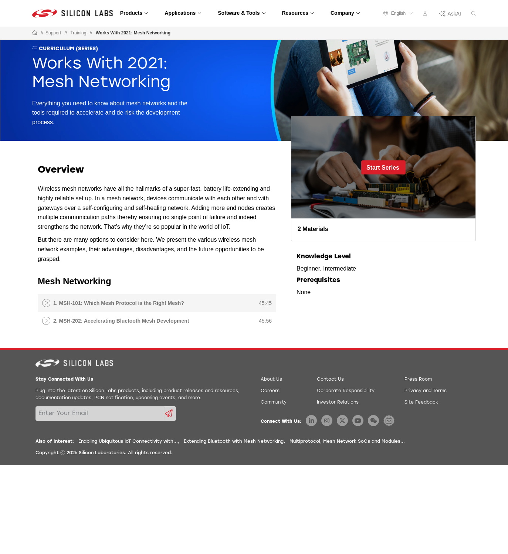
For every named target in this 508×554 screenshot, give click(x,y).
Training (78, 32)
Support (53, 32)
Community (274, 402)
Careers (270, 391)
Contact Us (330, 379)
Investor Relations (338, 402)
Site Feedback (421, 402)
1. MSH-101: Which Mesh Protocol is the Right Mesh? (118, 303)
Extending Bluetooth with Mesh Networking (234, 441)
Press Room (418, 379)
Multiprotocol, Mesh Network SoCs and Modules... (347, 441)
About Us (271, 379)
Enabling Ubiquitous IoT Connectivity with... (128, 441)
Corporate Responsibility (346, 391)
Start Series (382, 167)
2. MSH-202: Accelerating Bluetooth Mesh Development (121, 321)
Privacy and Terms (425, 391)
